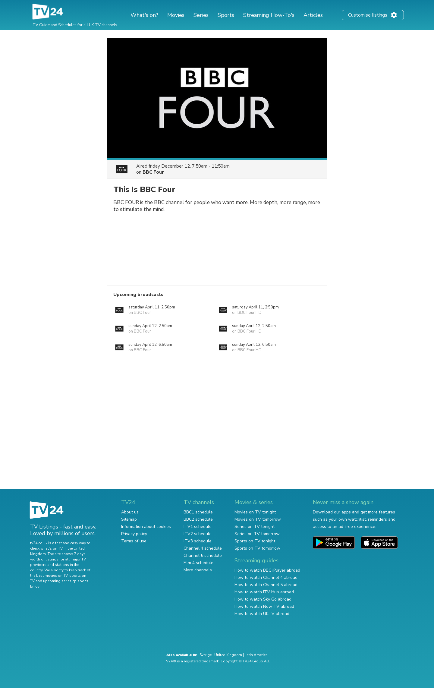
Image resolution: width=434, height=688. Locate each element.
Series (201, 15)
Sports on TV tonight (254, 541)
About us (130, 512)
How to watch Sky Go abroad (262, 599)
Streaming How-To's (268, 15)
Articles (313, 15)
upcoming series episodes (65, 581)
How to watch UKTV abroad (261, 614)
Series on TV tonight (254, 526)
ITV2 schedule (198, 534)
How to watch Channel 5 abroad (265, 585)
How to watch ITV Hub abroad (264, 592)
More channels (198, 570)
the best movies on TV (49, 575)
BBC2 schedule (198, 519)
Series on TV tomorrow (257, 534)
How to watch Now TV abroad (264, 606)
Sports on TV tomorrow (257, 548)
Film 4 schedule (198, 563)
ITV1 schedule (198, 526)
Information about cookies (146, 526)
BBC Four (153, 172)
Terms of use (133, 541)
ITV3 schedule (198, 541)
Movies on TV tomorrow (257, 519)
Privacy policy (134, 534)
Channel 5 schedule (203, 555)
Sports (226, 15)
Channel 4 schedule (203, 548)
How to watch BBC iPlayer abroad (267, 570)
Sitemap (129, 519)
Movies (175, 15)
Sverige (206, 654)
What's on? (144, 15)
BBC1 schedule (198, 512)
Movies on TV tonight (255, 512)
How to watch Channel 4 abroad (265, 577)
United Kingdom (228, 654)
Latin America (256, 654)
